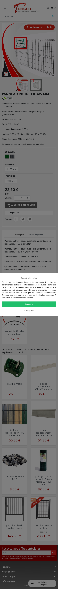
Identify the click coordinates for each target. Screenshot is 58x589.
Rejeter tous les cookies (29, 278)
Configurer (28, 310)
